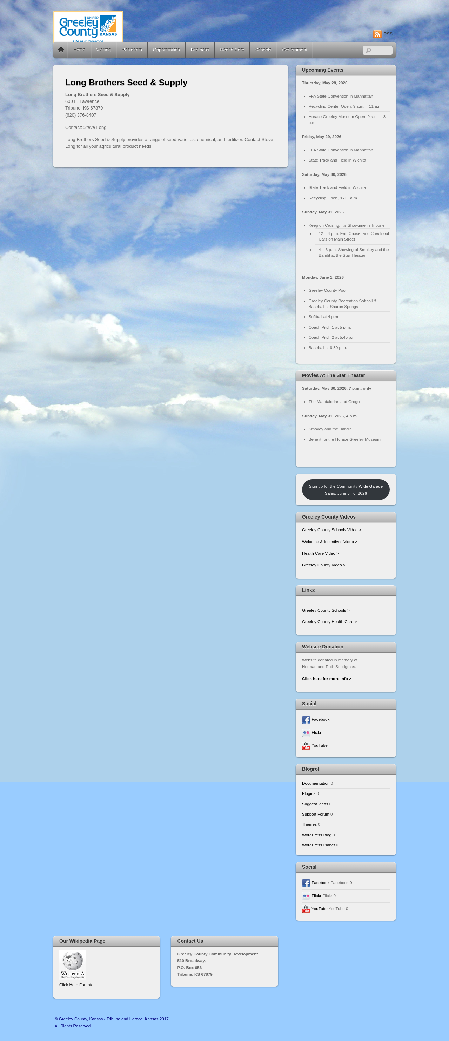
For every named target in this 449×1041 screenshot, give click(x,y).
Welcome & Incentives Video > (329, 541)
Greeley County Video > (324, 564)
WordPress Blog (316, 834)
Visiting (103, 49)
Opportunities (166, 49)
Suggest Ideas (315, 804)
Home (61, 50)
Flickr (311, 732)
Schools (263, 49)
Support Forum (315, 814)
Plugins (308, 793)
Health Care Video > (320, 553)
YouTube (315, 745)
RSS (388, 34)
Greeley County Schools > (326, 610)
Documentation (315, 783)
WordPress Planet (318, 845)
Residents (132, 49)
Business (200, 49)
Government (294, 49)
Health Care (232, 49)
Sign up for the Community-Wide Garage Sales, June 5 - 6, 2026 (346, 489)
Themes (309, 824)
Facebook (315, 719)
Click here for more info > (326, 678)
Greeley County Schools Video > (331, 529)
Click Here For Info (76, 984)
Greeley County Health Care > (329, 621)
